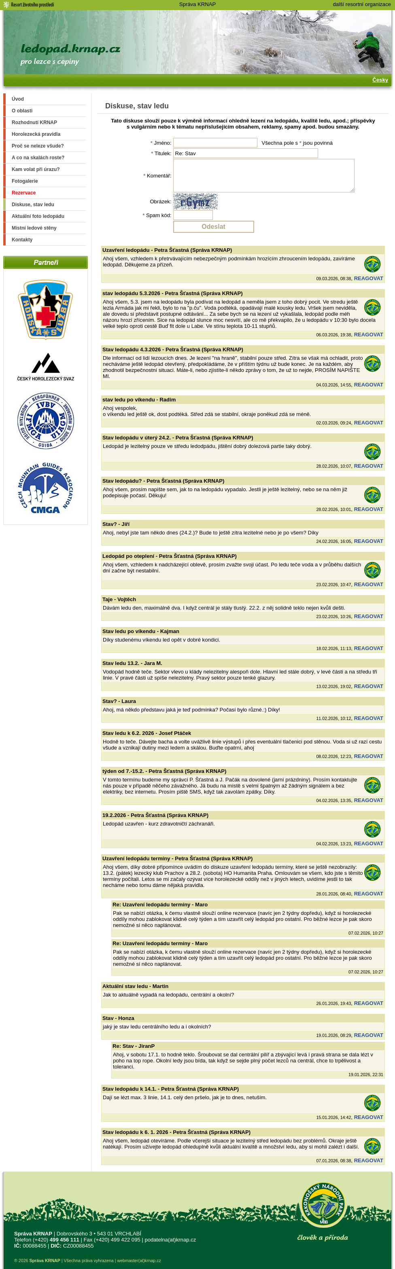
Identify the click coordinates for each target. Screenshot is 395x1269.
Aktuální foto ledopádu (38, 216)
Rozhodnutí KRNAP (34, 122)
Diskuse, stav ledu (33, 204)
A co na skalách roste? (38, 157)
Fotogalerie (25, 181)
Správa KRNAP (197, 4)
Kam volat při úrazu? (36, 169)
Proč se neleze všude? (38, 146)
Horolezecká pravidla (36, 134)
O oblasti (22, 111)
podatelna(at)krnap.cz (170, 1240)
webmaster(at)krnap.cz (139, 1260)
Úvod (18, 99)
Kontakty (22, 240)
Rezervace (24, 193)
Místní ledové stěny (34, 228)
